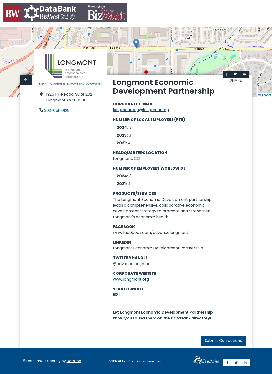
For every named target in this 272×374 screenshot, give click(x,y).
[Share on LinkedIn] (244, 74)
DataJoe (74, 361)
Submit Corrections (223, 340)
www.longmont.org (131, 279)
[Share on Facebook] (227, 74)
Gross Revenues (149, 361)
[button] (136, 44)
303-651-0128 (57, 110)
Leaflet (264, 95)
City (130, 361)
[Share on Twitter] (235, 74)
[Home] (65, 13)
